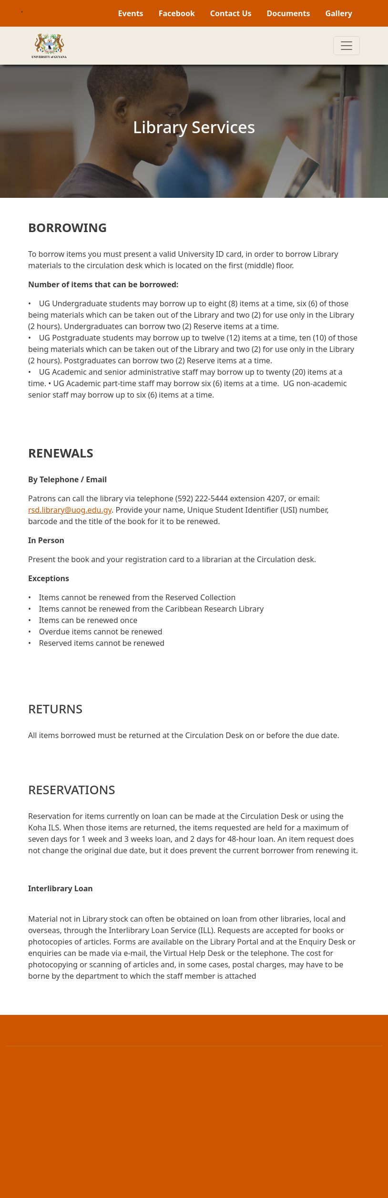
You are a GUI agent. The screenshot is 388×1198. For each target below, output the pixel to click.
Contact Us (231, 13)
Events (130, 13)
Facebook (177, 13)
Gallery (338, 13)
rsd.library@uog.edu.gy (70, 510)
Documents (288, 13)
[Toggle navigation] (346, 45)
